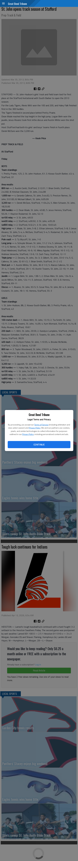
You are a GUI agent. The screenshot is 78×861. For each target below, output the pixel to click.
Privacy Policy (34, 427)
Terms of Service (41, 424)
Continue (39, 444)
